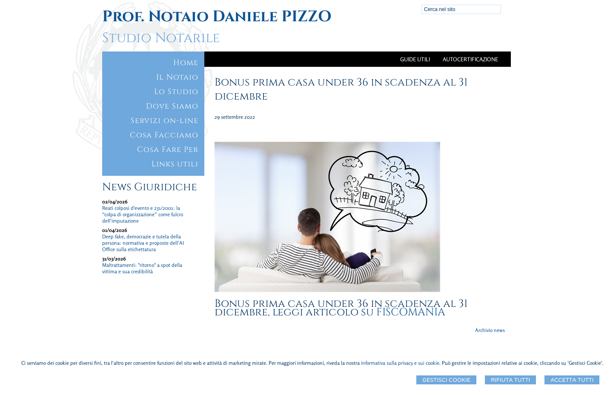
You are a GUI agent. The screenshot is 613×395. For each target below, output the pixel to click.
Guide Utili (415, 59)
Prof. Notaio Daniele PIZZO (217, 16)
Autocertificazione (470, 59)
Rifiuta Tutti (510, 380)
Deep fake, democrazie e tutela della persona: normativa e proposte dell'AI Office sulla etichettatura (143, 242)
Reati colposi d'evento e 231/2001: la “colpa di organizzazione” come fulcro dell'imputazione (142, 214)
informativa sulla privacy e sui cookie (400, 363)
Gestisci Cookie (446, 380)
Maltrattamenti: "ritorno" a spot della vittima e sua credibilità (142, 268)
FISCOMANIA (410, 312)
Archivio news (490, 330)
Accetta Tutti (571, 380)
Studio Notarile (161, 38)
